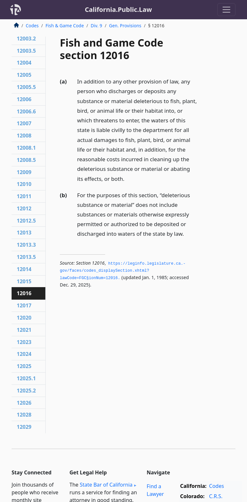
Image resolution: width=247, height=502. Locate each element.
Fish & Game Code (64, 25)
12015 (24, 281)
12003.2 (26, 38)
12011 (24, 196)
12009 (24, 172)
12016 (24, 293)
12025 (24, 366)
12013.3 (26, 244)
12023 (24, 342)
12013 (24, 232)
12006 (24, 99)
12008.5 (26, 159)
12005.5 (26, 87)
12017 (24, 305)
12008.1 (26, 147)
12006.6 (26, 111)
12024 (24, 353)
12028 (24, 414)
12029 (24, 426)
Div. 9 (96, 25)
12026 (24, 402)
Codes (32, 25)
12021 (24, 329)
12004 (24, 62)
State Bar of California (106, 484)
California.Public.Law (118, 9)
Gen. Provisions (125, 25)
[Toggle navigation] (226, 9)
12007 (24, 123)
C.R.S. (216, 496)
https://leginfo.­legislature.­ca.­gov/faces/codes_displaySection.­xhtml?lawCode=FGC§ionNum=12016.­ (123, 270)
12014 (24, 269)
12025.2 (26, 390)
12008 (24, 135)
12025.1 (26, 378)
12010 (24, 184)
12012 (24, 208)
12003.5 (26, 50)
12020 (24, 317)
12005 (24, 74)
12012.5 (26, 220)
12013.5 (26, 256)
